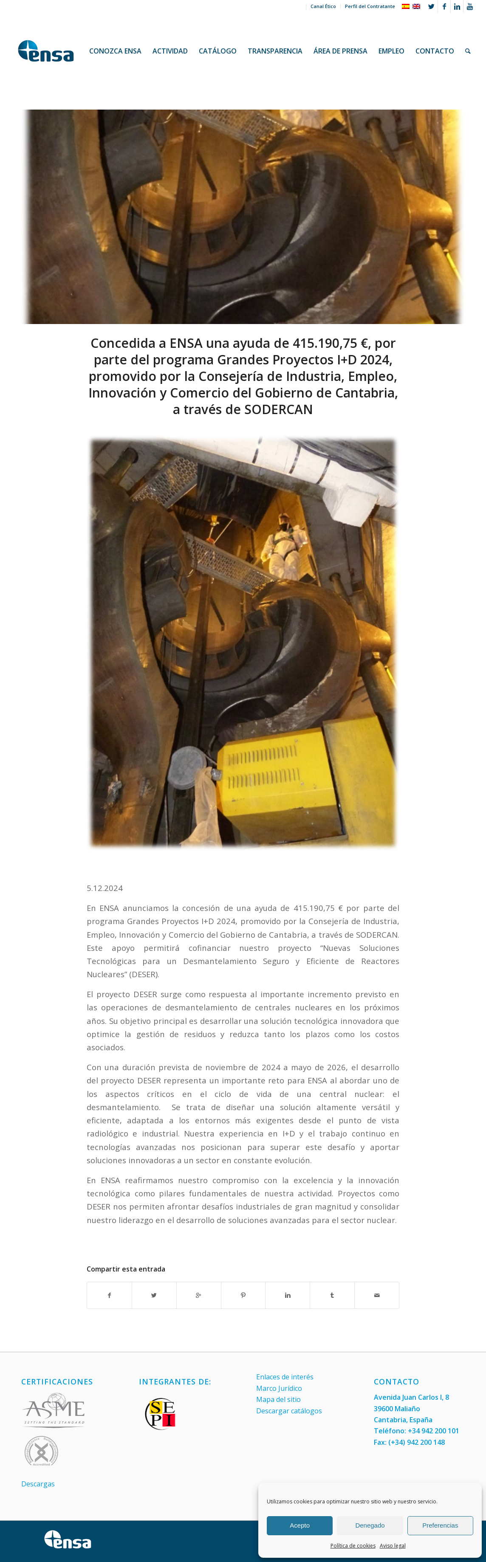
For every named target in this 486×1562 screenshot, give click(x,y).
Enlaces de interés (285, 1377)
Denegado (369, 1525)
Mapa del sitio (278, 1399)
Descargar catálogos (289, 1410)
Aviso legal (393, 1545)
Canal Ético (323, 6)
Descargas (38, 1484)
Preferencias (440, 1525)
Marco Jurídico (279, 1388)
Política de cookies (353, 1545)
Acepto (300, 1525)
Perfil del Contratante (370, 6)
